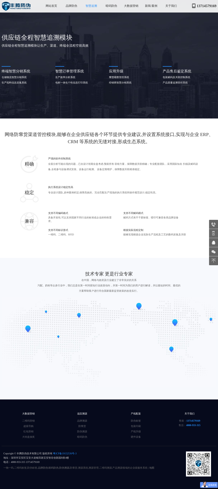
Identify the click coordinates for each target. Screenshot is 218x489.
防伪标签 (136, 420)
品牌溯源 (82, 420)
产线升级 (136, 431)
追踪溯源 (82, 413)
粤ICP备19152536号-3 (64, 453)
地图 (151, 467)
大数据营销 (131, 5)
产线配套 (136, 413)
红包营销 (28, 431)
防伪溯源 (82, 431)
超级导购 (28, 426)
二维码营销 (28, 420)
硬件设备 (136, 437)
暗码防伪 (111, 5)
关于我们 (171, 5)
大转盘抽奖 (28, 437)
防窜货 (82, 426)
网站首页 (51, 5)
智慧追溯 (91, 5)
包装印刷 (136, 426)
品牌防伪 (71, 5)
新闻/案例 (151, 5)
